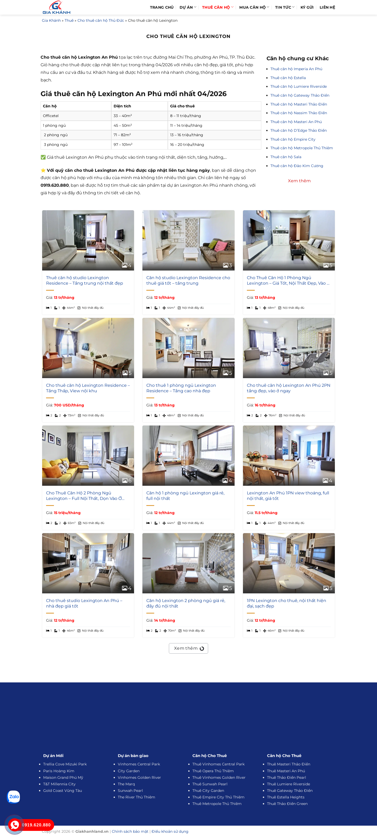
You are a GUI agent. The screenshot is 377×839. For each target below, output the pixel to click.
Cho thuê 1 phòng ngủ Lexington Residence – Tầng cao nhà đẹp (181, 388)
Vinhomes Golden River (139, 777)
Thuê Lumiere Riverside (288, 784)
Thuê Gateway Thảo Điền (290, 790)
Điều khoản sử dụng (170, 831)
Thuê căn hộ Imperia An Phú (296, 69)
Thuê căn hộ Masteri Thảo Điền (298, 104)
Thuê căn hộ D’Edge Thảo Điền (298, 130)
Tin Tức (285, 7)
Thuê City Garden (208, 790)
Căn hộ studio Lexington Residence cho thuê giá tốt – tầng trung (188, 280)
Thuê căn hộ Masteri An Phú (296, 121)
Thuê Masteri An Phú (286, 771)
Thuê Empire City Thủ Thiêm (218, 797)
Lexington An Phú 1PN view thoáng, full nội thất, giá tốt (288, 495)
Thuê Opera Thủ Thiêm (213, 771)
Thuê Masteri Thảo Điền (288, 764)
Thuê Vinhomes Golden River (219, 777)
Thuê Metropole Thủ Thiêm (217, 803)
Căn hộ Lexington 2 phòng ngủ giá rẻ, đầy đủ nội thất (185, 603)
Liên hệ (327, 7)
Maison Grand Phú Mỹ (63, 777)
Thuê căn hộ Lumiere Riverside (298, 86)
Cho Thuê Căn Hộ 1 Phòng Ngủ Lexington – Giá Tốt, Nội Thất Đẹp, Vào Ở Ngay (288, 280)
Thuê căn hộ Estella (288, 77)
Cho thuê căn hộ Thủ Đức (100, 20)
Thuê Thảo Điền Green (287, 803)
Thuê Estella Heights (285, 797)
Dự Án (188, 7)
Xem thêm (188, 647)
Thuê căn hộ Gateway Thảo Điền (299, 95)
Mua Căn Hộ (254, 7)
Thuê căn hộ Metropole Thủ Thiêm (301, 148)
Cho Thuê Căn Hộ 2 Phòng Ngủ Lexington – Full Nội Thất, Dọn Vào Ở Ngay (84, 495)
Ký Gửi (307, 7)
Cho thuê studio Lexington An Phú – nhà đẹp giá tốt (84, 603)
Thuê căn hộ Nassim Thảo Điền (298, 113)
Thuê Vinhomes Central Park (218, 764)
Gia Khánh (51, 20)
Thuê (69, 20)
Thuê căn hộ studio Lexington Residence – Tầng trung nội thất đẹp (84, 280)
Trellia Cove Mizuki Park (65, 764)
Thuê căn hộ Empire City (292, 139)
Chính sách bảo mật (130, 831)
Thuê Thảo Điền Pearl (286, 777)
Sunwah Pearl (130, 790)
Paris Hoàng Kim (58, 771)
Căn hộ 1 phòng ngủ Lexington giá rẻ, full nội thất (185, 495)
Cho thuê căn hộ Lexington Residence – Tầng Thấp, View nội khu (88, 388)
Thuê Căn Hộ (218, 7)
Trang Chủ (162, 7)
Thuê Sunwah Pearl (210, 784)
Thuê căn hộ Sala (285, 156)
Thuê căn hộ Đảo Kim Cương (296, 165)
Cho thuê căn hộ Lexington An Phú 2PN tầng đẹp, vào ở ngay (288, 388)
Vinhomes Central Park (139, 764)
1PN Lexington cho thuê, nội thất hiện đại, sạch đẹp (286, 603)
